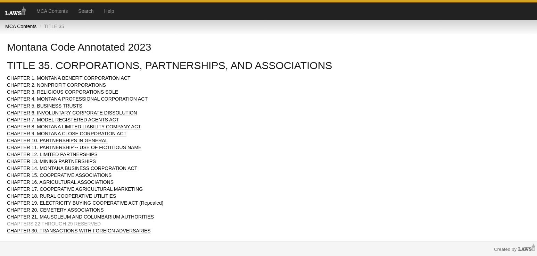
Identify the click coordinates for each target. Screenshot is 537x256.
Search (85, 11)
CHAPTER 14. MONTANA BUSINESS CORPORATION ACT (72, 168)
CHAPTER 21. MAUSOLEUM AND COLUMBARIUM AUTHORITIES (80, 217)
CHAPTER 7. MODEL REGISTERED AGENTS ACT (63, 119)
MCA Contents (52, 11)
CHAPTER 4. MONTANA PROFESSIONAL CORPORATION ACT (77, 99)
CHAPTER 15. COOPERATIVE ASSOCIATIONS (59, 175)
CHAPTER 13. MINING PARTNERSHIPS (51, 161)
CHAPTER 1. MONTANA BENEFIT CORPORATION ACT (69, 78)
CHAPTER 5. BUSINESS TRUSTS (44, 106)
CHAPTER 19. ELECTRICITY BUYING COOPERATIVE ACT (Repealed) (85, 203)
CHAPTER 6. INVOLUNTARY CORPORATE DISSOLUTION (72, 113)
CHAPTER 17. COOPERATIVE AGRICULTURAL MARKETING (75, 189)
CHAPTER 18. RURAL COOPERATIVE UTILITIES (61, 196)
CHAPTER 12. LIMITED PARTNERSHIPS (52, 154)
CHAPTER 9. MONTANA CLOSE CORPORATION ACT (66, 133)
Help (109, 11)
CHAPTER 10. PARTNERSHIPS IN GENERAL (57, 140)
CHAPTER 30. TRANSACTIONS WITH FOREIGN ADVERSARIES (79, 230)
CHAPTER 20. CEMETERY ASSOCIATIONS (55, 210)
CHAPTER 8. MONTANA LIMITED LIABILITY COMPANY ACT (74, 126)
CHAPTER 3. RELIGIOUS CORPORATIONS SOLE (62, 92)
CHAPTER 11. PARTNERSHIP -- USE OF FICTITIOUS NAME (74, 147)
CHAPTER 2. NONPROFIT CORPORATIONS (56, 85)
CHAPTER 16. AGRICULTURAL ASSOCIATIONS (60, 182)
